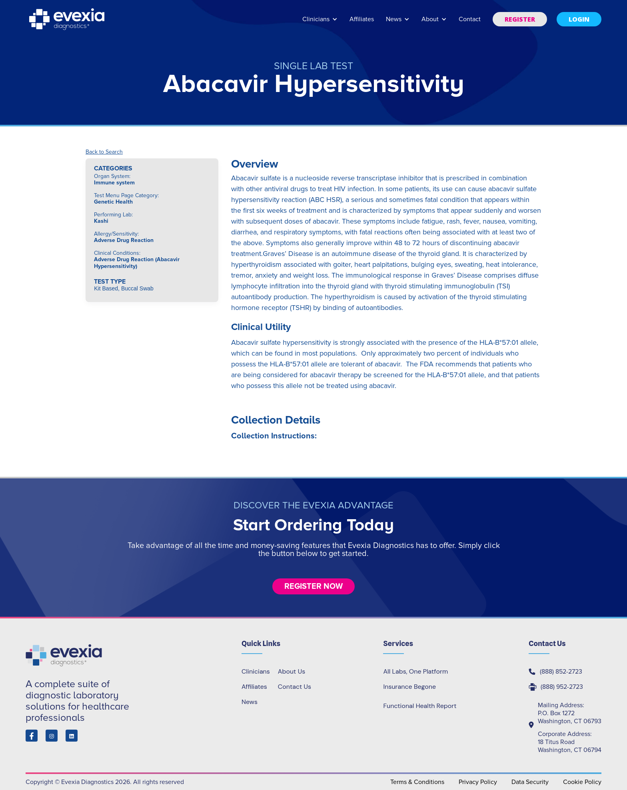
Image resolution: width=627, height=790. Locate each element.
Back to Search (104, 152)
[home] (68, 19)
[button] (319, 23)
